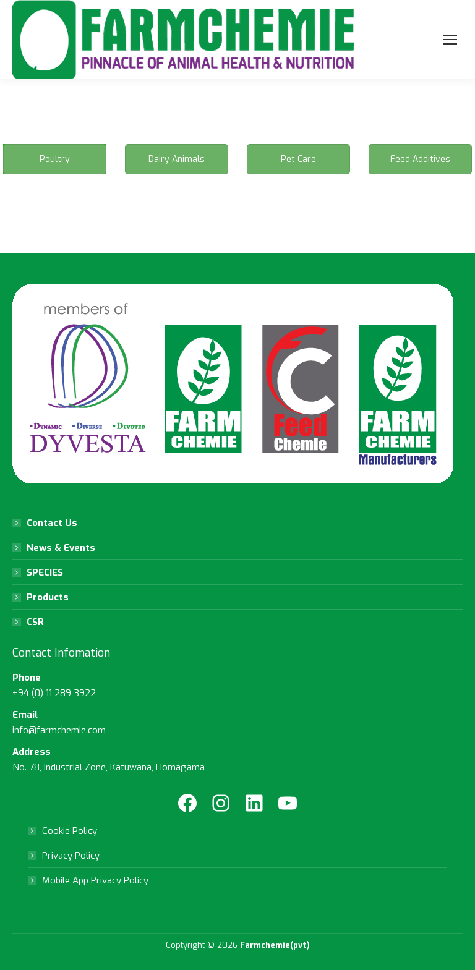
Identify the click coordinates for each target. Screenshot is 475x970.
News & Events (61, 548)
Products (48, 597)
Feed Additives (420, 159)
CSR (35, 622)
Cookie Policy (69, 831)
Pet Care (298, 159)
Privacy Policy (71, 855)
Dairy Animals (176, 159)
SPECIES (45, 572)
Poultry (55, 159)
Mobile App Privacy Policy (95, 880)
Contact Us (52, 523)
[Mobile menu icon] (450, 39)
